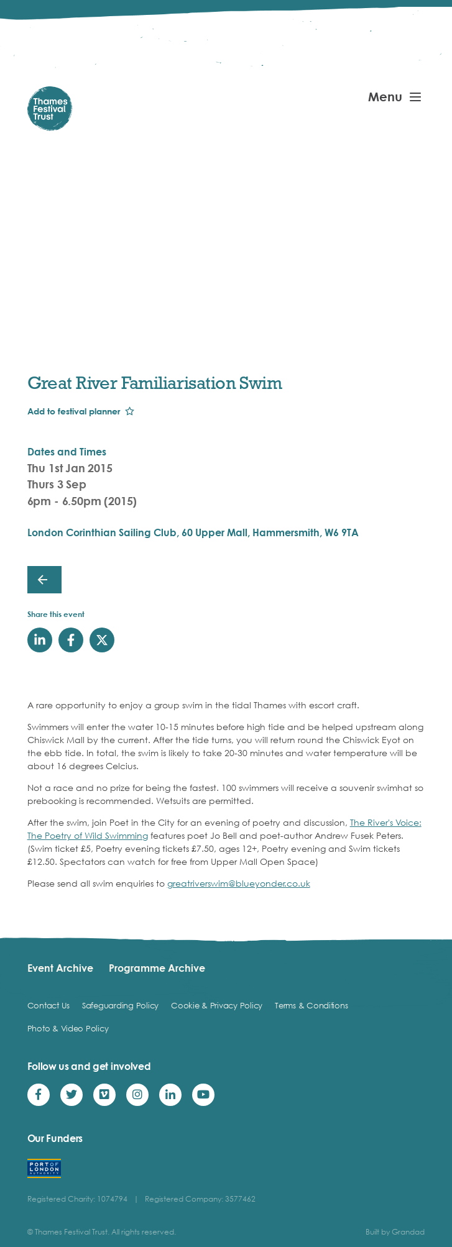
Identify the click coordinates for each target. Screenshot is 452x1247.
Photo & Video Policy (68, 1028)
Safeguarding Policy (120, 1005)
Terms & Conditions (311, 1005)
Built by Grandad (395, 1231)
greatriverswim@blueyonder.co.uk (238, 883)
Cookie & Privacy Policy (216, 1005)
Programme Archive (157, 968)
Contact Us (48, 1005)
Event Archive (60, 968)
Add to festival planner (73, 411)
